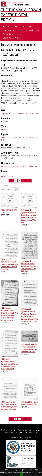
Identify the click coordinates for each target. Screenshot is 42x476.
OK (21, 474)
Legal (3, 129)
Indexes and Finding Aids (29, 30)
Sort (16, 189)
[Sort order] (7, 189)
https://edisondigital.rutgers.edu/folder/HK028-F (20, 113)
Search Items (25, 26)
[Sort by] (16, 185)
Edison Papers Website (12, 38)
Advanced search (8, 176)
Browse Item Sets (10, 26)
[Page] (5, 180)
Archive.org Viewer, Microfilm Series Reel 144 (19, 166)
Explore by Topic (9, 30)
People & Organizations (12, 34)
